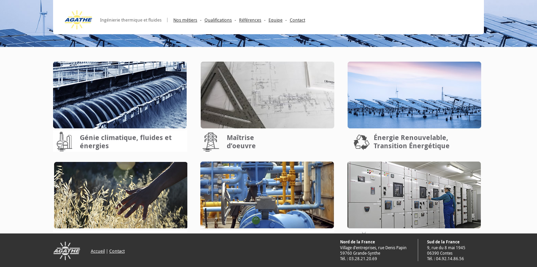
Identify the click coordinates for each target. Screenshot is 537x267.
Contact (297, 20)
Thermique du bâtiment (247, 241)
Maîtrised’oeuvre (241, 141)
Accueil (98, 251)
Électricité (390, 241)
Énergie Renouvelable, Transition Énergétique (412, 141)
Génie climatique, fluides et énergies (126, 141)
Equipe (275, 20)
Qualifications (218, 20)
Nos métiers (185, 20)
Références (250, 20)
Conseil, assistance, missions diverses (128, 241)
